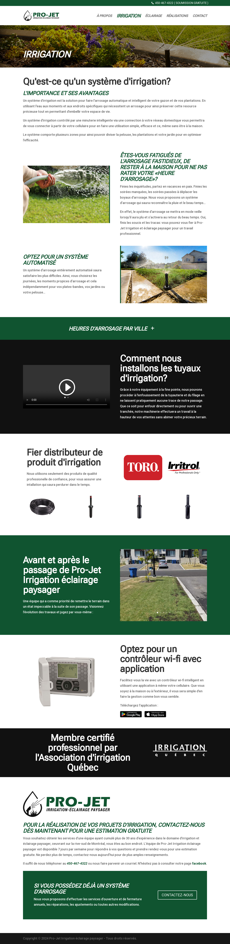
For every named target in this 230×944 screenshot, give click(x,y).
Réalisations (177, 16)
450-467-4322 (77, 863)
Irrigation (129, 17)
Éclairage (153, 16)
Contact (200, 16)
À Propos (104, 16)
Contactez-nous (177, 895)
